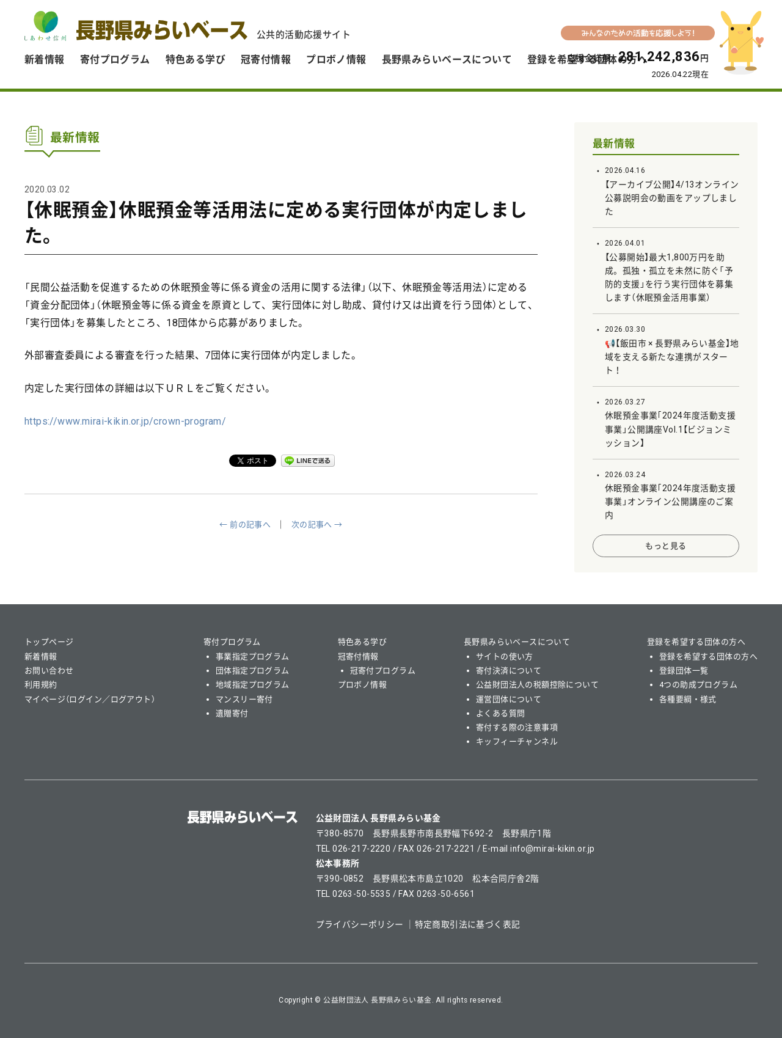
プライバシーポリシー (360, 924)
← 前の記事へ (245, 524)
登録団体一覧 (684, 670)
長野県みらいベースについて (447, 59)
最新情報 (614, 143)
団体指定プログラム (253, 670)
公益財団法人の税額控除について (537, 684)
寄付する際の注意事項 (517, 727)
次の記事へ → (317, 524)
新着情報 (44, 59)
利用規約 (40, 684)
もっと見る (665, 545)
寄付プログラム (115, 59)
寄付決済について (508, 670)
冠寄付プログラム (382, 670)
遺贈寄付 (232, 713)
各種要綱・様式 (688, 699)
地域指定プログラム (253, 684)
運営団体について (508, 699)
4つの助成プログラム (698, 684)
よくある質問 (500, 713)
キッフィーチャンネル (517, 741)
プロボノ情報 (336, 59)
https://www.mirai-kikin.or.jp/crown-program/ (125, 421)
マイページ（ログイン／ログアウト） (89, 699)
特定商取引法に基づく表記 (468, 924)
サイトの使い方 (504, 656)
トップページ (49, 641)
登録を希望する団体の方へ (696, 641)
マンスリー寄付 (244, 699)
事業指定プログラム (253, 656)
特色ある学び (196, 59)
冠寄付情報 (266, 59)
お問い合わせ (49, 670)
